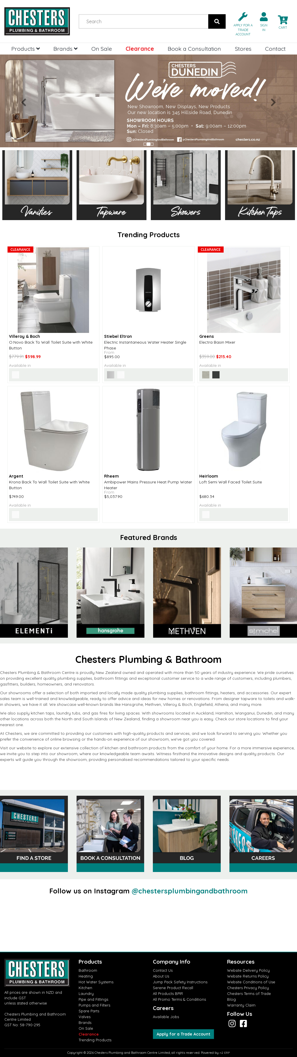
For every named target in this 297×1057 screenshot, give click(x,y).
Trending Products (95, 1040)
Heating (86, 976)
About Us (161, 976)
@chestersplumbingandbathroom (190, 890)
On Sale (101, 48)
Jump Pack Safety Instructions (180, 982)
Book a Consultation (194, 48)
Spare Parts (89, 1011)
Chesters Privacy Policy (248, 987)
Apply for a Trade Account (183, 1034)
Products (25, 48)
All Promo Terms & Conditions (179, 999)
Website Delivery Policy (248, 970)
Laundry (86, 993)
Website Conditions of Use (251, 982)
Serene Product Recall (173, 987)
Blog (231, 999)
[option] (110, 592)
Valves (84, 1016)
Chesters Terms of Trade (249, 993)
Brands (65, 48)
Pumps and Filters (94, 1005)
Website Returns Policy (248, 976)
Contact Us (163, 970)
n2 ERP (225, 1053)
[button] (240, 23)
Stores (243, 48)
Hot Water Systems (96, 982)
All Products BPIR (168, 993)
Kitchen (85, 987)
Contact (275, 48)
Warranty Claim (241, 1005)
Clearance (140, 48)
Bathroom (88, 970)
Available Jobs (166, 1016)
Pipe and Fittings (93, 999)
